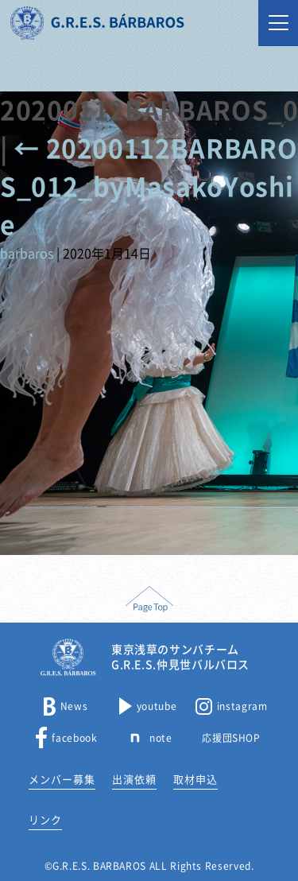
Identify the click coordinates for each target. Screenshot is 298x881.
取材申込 (195, 779)
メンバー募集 (62, 779)
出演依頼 (134, 779)
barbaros (26, 253)
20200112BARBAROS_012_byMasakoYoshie (148, 187)
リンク (45, 820)
